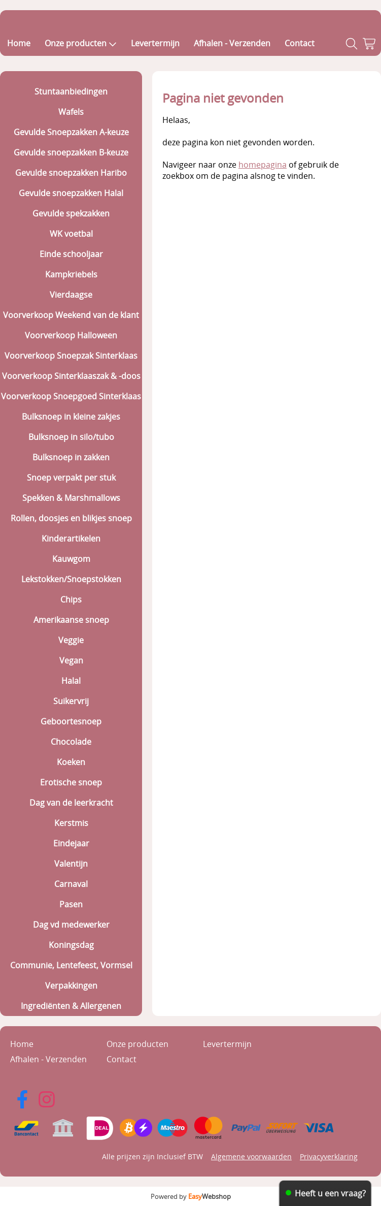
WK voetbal (71, 233)
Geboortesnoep (71, 721)
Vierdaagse (71, 294)
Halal (71, 680)
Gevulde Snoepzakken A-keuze (71, 132)
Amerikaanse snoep (71, 619)
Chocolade (71, 741)
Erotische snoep (71, 782)
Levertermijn (155, 43)
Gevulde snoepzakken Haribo (71, 172)
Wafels (71, 111)
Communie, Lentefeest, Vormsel (71, 965)
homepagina (262, 164)
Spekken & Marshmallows (71, 497)
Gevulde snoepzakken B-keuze (71, 152)
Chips (71, 599)
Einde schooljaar (71, 254)
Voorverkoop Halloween (71, 335)
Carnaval (71, 884)
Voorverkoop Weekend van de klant (71, 315)
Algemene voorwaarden (251, 1156)
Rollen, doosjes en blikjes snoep (71, 518)
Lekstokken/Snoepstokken (71, 579)
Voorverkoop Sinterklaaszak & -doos (71, 376)
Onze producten (81, 43)
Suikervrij (71, 701)
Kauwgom (71, 558)
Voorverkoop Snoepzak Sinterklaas (71, 355)
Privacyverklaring (329, 1156)
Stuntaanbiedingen (71, 91)
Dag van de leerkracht (71, 802)
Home (18, 43)
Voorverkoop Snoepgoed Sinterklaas (71, 396)
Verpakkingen (71, 985)
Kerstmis (71, 823)
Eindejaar (71, 843)
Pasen (71, 904)
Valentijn (71, 863)
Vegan (71, 660)
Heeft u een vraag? (330, 1193)
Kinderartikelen (71, 538)
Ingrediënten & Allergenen (71, 1005)
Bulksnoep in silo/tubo (71, 436)
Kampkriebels (71, 274)
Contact (300, 43)
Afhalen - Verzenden (232, 43)
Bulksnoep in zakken (71, 457)
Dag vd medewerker (71, 924)
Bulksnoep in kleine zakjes (71, 416)
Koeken (71, 762)
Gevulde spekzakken (71, 213)
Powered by (191, 1196)
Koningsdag (71, 944)
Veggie (71, 640)
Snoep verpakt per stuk (71, 477)
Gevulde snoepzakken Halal (71, 193)
